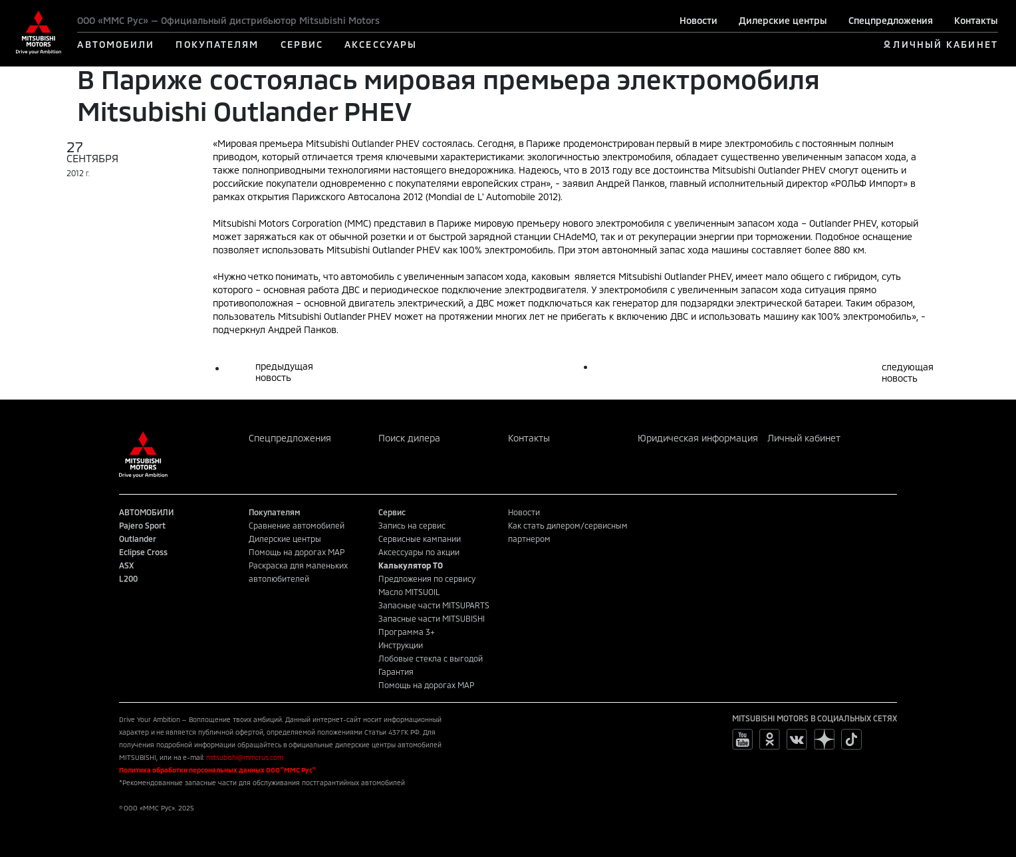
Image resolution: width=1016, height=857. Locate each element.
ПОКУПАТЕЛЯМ (217, 44)
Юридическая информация (698, 437)
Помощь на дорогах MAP (296, 551)
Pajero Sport (142, 525)
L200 (128, 578)
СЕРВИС (302, 44)
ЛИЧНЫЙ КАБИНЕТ (945, 44)
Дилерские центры (783, 20)
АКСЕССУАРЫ (380, 44)
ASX (126, 565)
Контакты (976, 20)
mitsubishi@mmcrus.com (244, 757)
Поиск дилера (409, 437)
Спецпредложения (890, 20)
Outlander (137, 538)
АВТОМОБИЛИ (115, 44)
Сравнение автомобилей (296, 525)
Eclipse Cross (143, 551)
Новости (698, 20)
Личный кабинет (803, 437)
